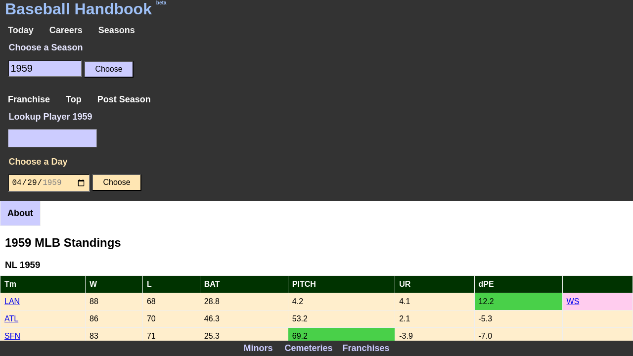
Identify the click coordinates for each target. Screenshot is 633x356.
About (20, 213)
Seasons (116, 30)
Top (74, 99)
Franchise (29, 99)
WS (573, 301)
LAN (12, 301)
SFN (12, 336)
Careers (66, 30)
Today (21, 30)
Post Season (124, 99)
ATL (11, 318)
